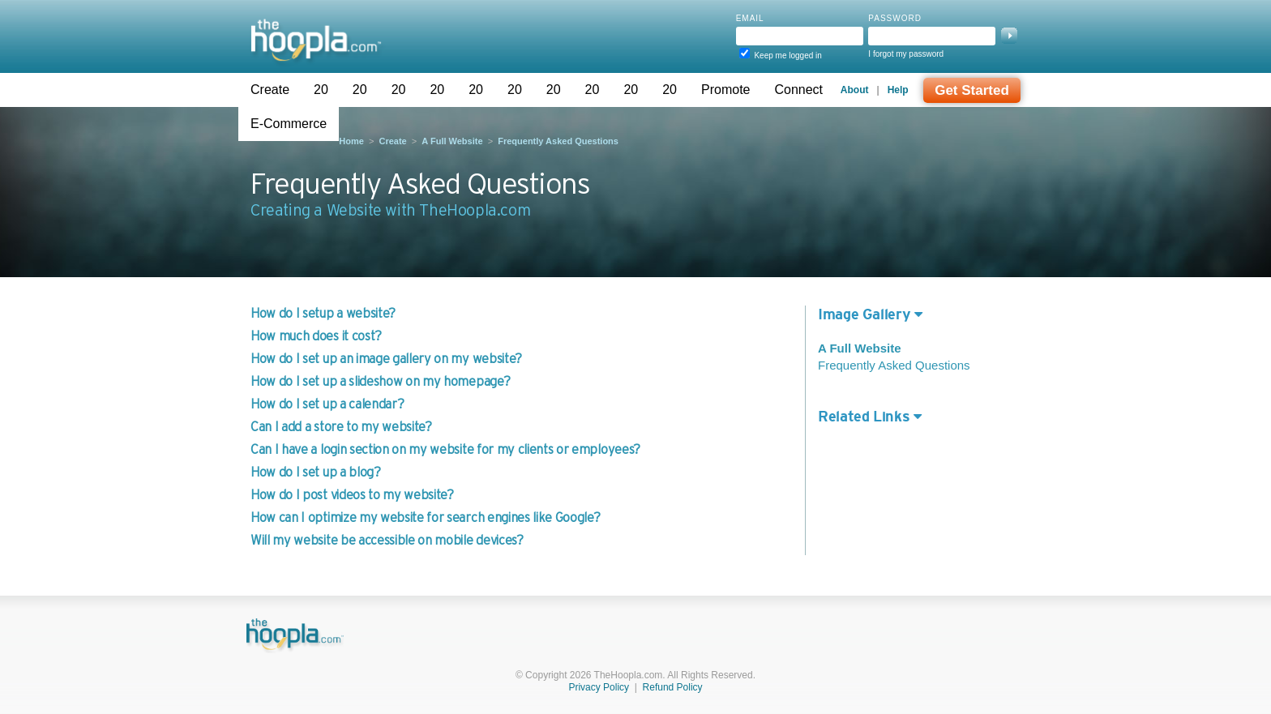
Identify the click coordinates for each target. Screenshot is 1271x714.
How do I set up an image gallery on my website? (386, 358)
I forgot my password (906, 53)
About (855, 90)
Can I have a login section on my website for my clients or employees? (445, 449)
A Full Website (452, 141)
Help (898, 90)
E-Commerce (288, 123)
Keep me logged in (787, 55)
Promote (725, 89)
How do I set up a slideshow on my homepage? (380, 381)
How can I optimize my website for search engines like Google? (425, 517)
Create (269, 89)
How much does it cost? (316, 335)
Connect (798, 89)
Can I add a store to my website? (341, 426)
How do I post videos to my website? (352, 494)
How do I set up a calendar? (327, 403)
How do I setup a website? (323, 313)
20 (321, 89)
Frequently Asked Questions (558, 141)
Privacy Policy (598, 687)
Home (351, 141)
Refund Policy (673, 687)
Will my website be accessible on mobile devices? (387, 539)
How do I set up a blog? (315, 471)
